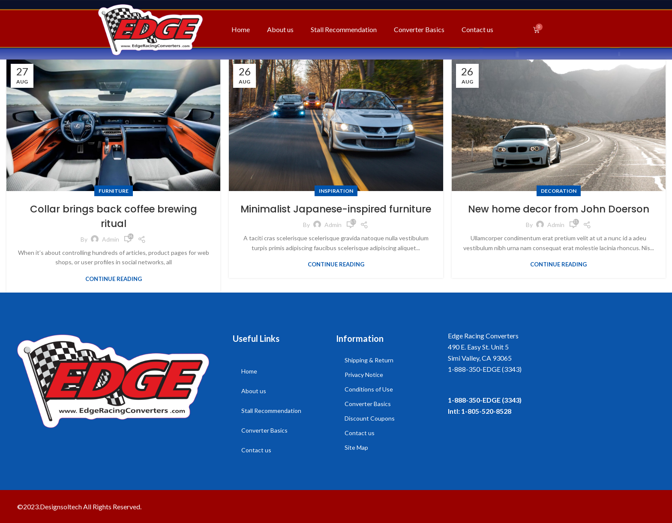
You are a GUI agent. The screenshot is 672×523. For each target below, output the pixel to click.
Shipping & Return (369, 359)
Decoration (558, 191)
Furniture (114, 191)
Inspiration (336, 191)
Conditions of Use (369, 388)
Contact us (477, 29)
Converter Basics (419, 29)
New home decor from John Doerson (558, 209)
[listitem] (551, 368)
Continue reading (113, 278)
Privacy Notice (364, 374)
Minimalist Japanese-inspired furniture (336, 216)
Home (240, 29)
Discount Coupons (370, 417)
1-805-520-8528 (486, 410)
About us (280, 29)
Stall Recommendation (344, 29)
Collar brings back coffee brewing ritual (113, 216)
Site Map (356, 447)
